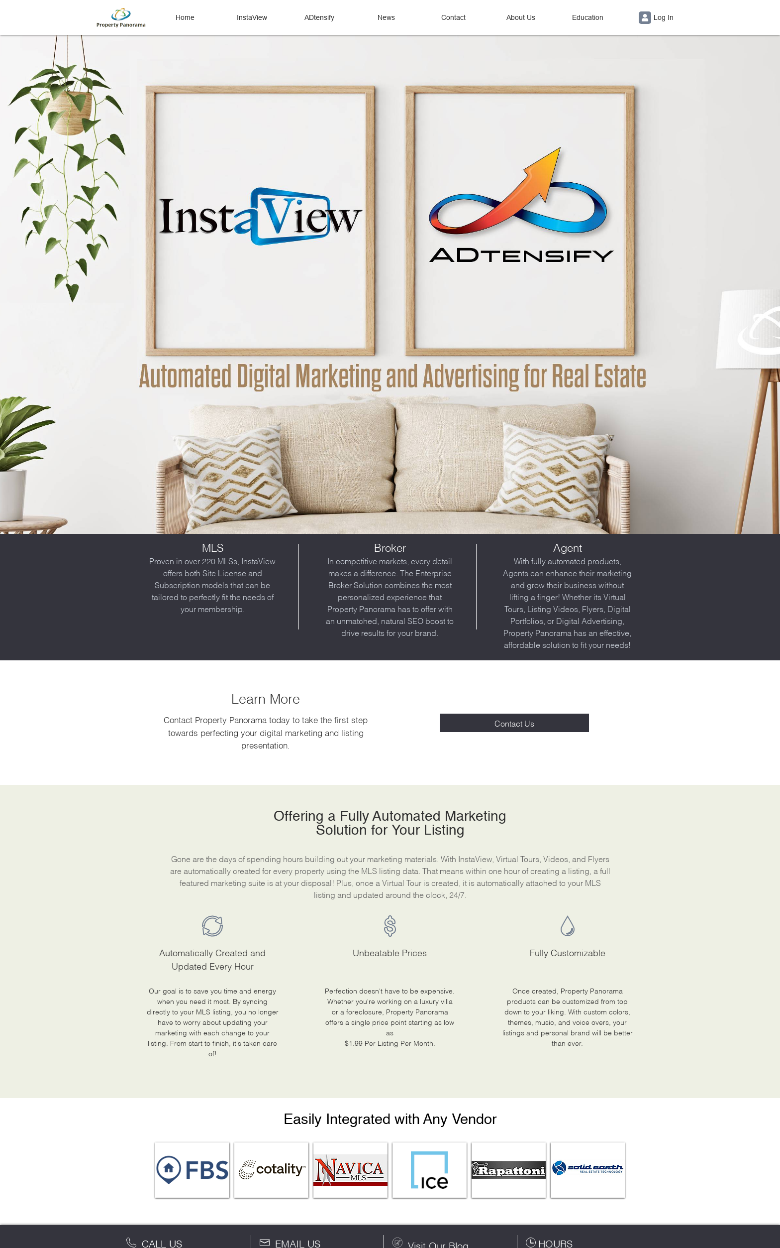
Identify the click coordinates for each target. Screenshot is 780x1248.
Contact (453, 17)
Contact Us (514, 723)
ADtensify (319, 17)
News (386, 17)
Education (587, 17)
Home (185, 17)
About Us (520, 17)
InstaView (252, 17)
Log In (656, 17)
